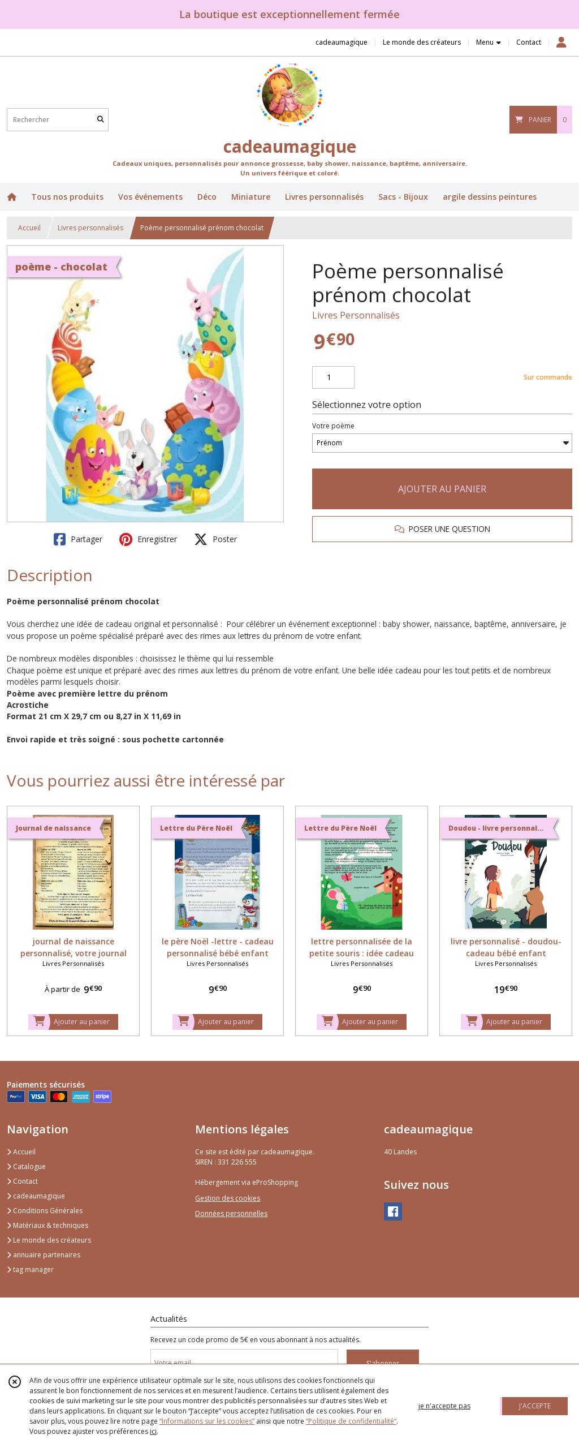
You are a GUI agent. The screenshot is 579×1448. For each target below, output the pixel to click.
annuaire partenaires (43, 1255)
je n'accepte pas (444, 1406)
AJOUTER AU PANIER (442, 489)
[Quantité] (333, 377)
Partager (78, 539)
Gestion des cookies (227, 1198)
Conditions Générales (45, 1210)
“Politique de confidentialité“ (351, 1421)
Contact (528, 42)
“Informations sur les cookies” (206, 1421)
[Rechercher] (100, 120)
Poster (215, 539)
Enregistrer (148, 539)
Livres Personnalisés (356, 315)
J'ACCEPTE (535, 1406)
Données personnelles (231, 1213)
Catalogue (26, 1166)
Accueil (29, 228)
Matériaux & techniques (47, 1225)
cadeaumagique (36, 1196)
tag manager (30, 1269)
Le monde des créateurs (49, 1240)
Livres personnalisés (90, 228)
